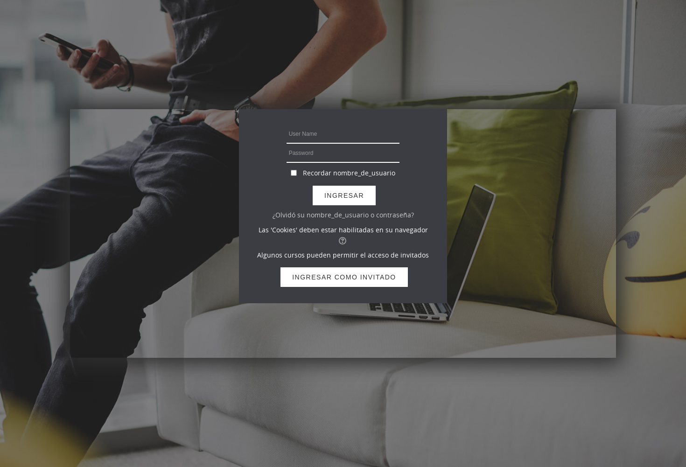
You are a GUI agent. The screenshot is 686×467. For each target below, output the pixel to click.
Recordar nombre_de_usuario (349, 172)
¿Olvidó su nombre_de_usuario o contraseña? (343, 214)
